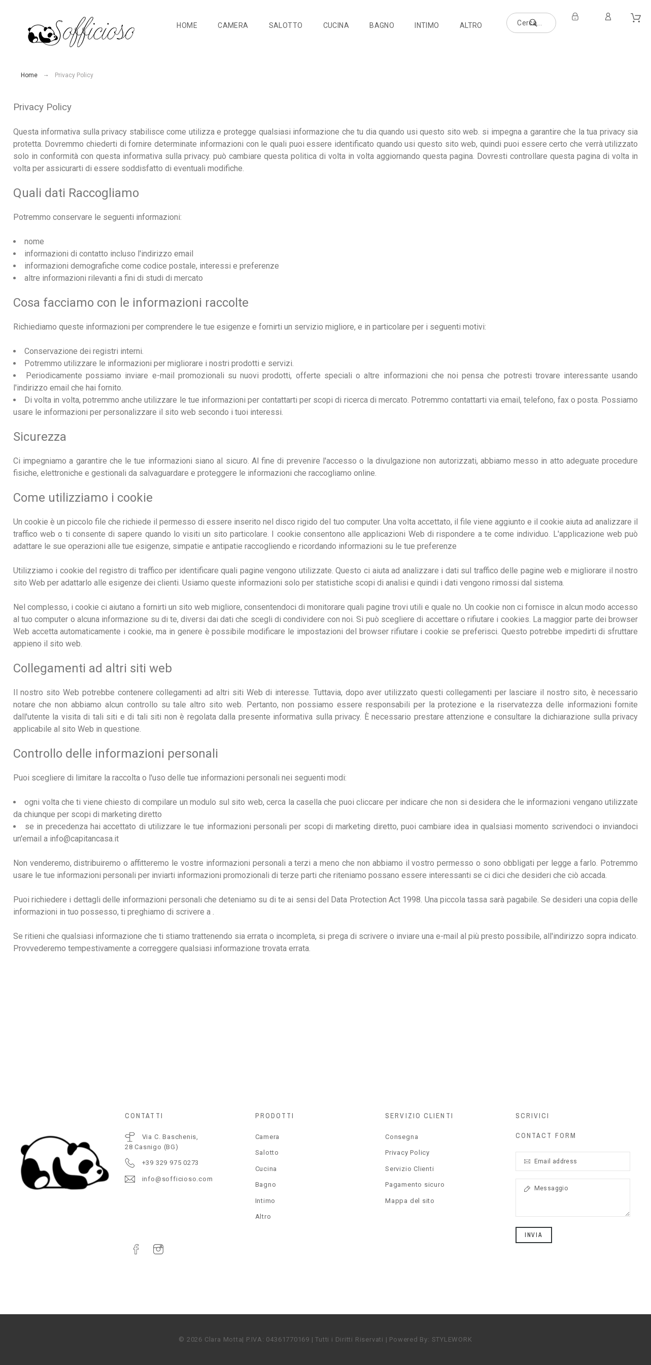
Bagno (266, 1184)
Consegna (401, 1137)
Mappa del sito (410, 1201)
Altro (263, 1216)
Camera (267, 1137)
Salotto (267, 1152)
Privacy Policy (407, 1152)
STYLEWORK (452, 1339)
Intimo (265, 1201)
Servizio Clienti (409, 1169)
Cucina (266, 1169)
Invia (534, 1235)
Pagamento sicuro (414, 1184)
